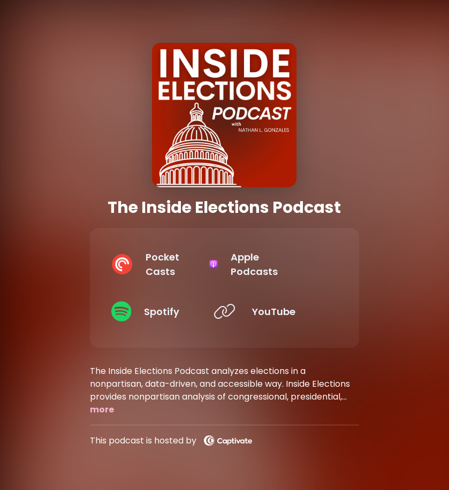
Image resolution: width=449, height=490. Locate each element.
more (102, 409)
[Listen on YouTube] (278, 311)
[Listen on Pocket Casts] (161, 264)
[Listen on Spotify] (161, 311)
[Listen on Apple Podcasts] (278, 264)
